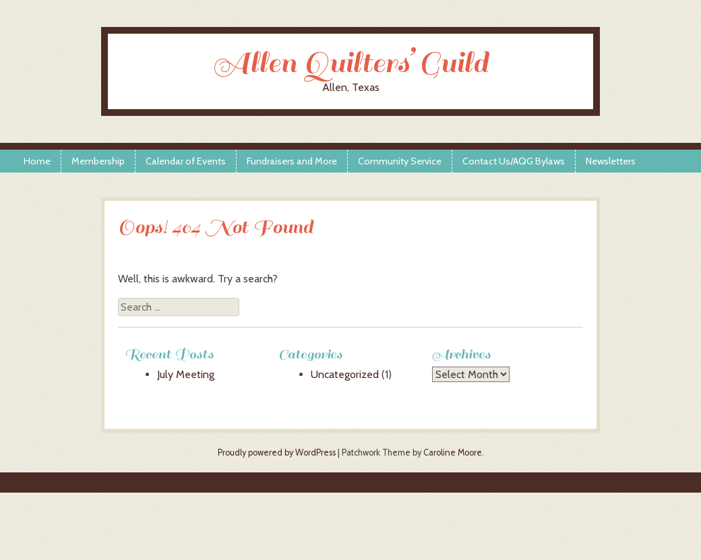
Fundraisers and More (292, 161)
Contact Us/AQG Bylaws (513, 161)
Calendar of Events (186, 161)
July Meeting (185, 374)
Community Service (399, 161)
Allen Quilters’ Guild (350, 63)
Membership (98, 161)
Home (37, 161)
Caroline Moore (452, 452)
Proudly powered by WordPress (277, 452)
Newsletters (611, 161)
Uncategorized (345, 374)
